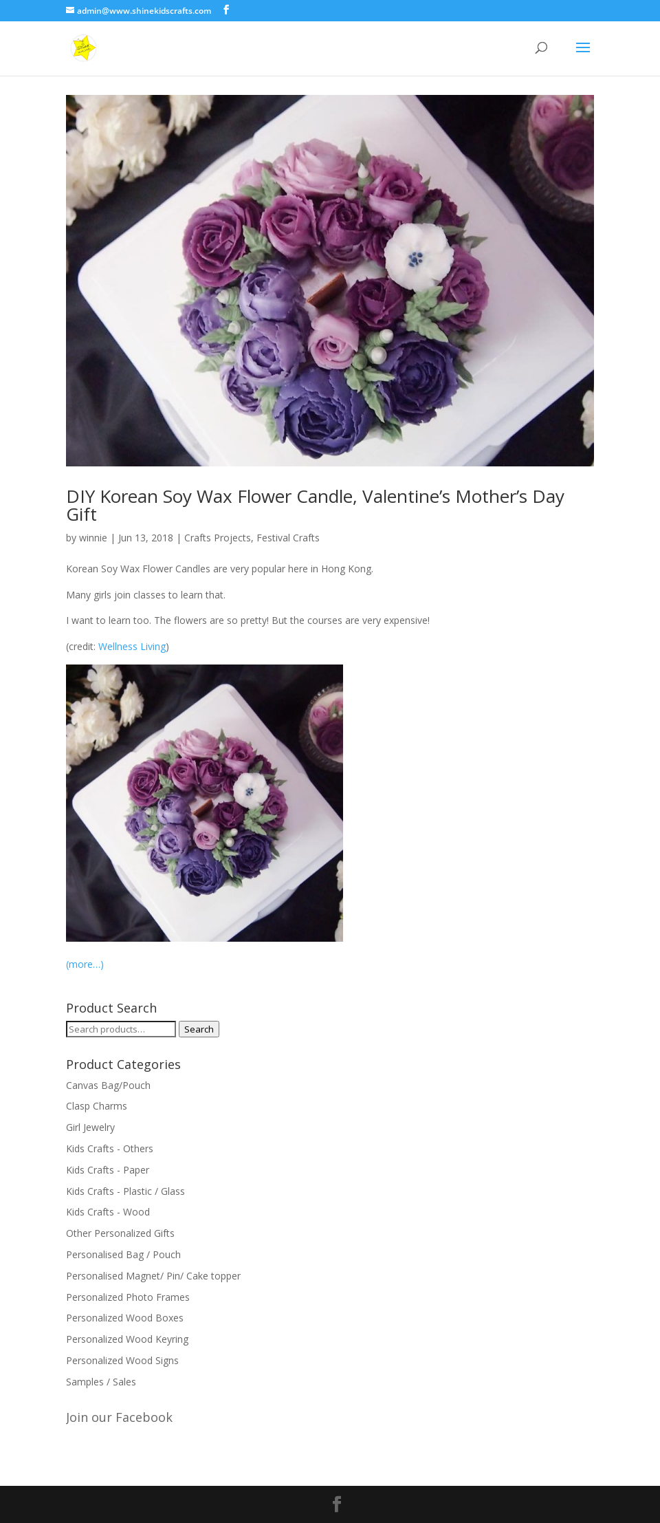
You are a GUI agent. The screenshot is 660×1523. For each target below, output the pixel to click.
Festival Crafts (288, 537)
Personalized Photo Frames (128, 1297)
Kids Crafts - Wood (108, 1211)
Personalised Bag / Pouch (123, 1254)
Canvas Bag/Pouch (108, 1085)
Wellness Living (132, 646)
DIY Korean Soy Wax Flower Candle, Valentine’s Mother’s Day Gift (315, 505)
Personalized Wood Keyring (127, 1339)
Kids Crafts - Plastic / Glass (125, 1191)
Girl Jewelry (90, 1127)
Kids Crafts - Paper (107, 1169)
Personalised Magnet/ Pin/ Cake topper (153, 1275)
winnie (93, 537)
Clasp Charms (96, 1105)
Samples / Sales (101, 1381)
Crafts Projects (217, 537)
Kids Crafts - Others (109, 1148)
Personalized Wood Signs (122, 1360)
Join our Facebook (119, 1417)
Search (199, 1029)
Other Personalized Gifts (120, 1233)
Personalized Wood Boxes (125, 1317)
